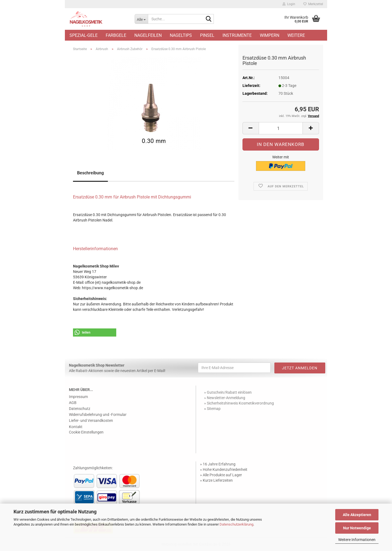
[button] (250, 128)
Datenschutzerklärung (236, 524)
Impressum (78, 396)
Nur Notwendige (357, 528)
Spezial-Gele (83, 35)
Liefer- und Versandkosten (91, 420)
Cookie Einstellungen (86, 432)
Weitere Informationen (357, 539)
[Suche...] (141, 19)
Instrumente (237, 35)
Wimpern (269, 35)
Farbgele (116, 35)
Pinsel (207, 35)
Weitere (296, 35)
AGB (73, 402)
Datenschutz (79, 408)
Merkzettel (313, 4)
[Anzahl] (281, 128)
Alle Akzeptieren (357, 515)
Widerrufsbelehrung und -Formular (98, 414)
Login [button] (289, 4)
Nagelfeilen (148, 35)
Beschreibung (90, 172)
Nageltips (181, 35)
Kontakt (75, 427)
